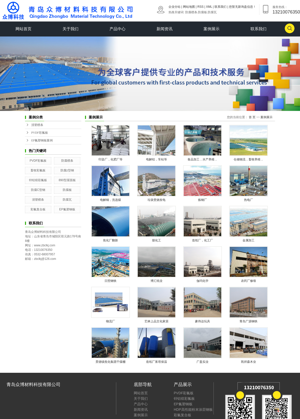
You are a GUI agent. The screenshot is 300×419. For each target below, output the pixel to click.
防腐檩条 (191, 12)
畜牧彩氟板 (38, 170)
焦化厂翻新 (110, 240)
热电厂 (248, 200)
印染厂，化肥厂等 (110, 159)
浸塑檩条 (37, 125)
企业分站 (174, 6)
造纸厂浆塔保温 (156, 362)
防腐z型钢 (67, 170)
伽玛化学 (202, 281)
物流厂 (110, 321)
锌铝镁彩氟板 (38, 180)
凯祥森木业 (248, 362)
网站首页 (24, 29)
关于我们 (70, 29)
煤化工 (156, 240)
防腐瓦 (212, 12)
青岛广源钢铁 (249, 321)
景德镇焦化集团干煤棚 (111, 362)
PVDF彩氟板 (39, 132)
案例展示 (212, 29)
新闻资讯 (164, 29)
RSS (201, 6)
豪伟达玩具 (202, 321)
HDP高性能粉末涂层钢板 (193, 410)
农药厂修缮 (248, 281)
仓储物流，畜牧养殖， (249, 159)
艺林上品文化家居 (156, 321)
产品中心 (118, 29)
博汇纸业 (156, 281)
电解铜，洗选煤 (110, 200)
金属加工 (248, 240)
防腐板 (202, 12)
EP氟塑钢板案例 (42, 140)
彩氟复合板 (38, 209)
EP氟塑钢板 (67, 209)
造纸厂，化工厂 (202, 240)
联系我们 (220, 6)
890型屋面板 (67, 180)
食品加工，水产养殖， (203, 159)
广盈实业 (202, 362)
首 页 (252, 117)
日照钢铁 (110, 281)
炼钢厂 (202, 200)
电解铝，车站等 (156, 159)
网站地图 (189, 6)
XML (209, 6)
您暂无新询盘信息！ (242, 6)
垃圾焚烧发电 (157, 200)
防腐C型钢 (38, 190)
